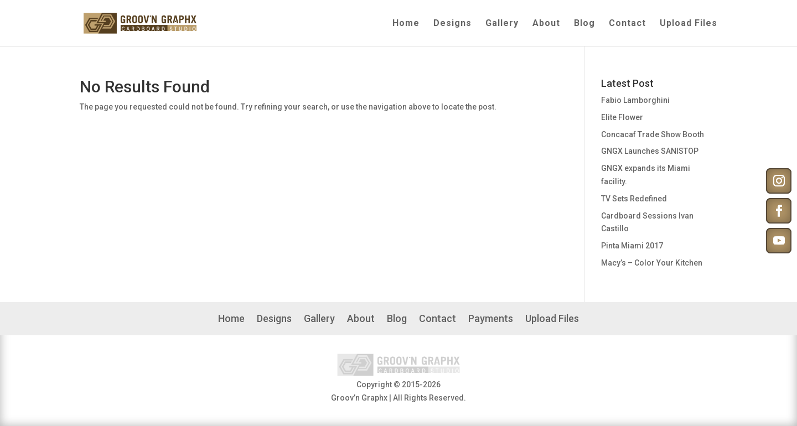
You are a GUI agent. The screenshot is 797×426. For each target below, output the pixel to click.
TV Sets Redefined (634, 198)
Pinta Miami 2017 (632, 245)
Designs (452, 23)
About (546, 23)
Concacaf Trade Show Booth (652, 134)
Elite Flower (622, 117)
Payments (490, 319)
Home (406, 23)
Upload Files (688, 23)
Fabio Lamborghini (635, 100)
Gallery (502, 23)
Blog (584, 23)
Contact (627, 23)
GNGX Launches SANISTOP (649, 151)
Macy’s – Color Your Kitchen (651, 262)
